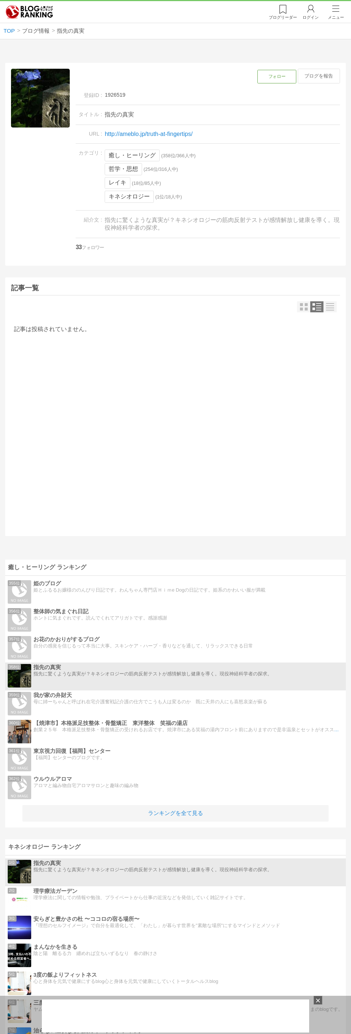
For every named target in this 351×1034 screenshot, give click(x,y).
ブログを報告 (318, 76)
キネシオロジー (129, 196)
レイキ (117, 182)
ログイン (311, 17)
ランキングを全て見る (175, 813)
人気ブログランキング (29, 12)
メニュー (336, 17)
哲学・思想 (123, 169)
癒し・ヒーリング (132, 155)
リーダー (283, 17)
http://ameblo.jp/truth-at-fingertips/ (148, 134)
